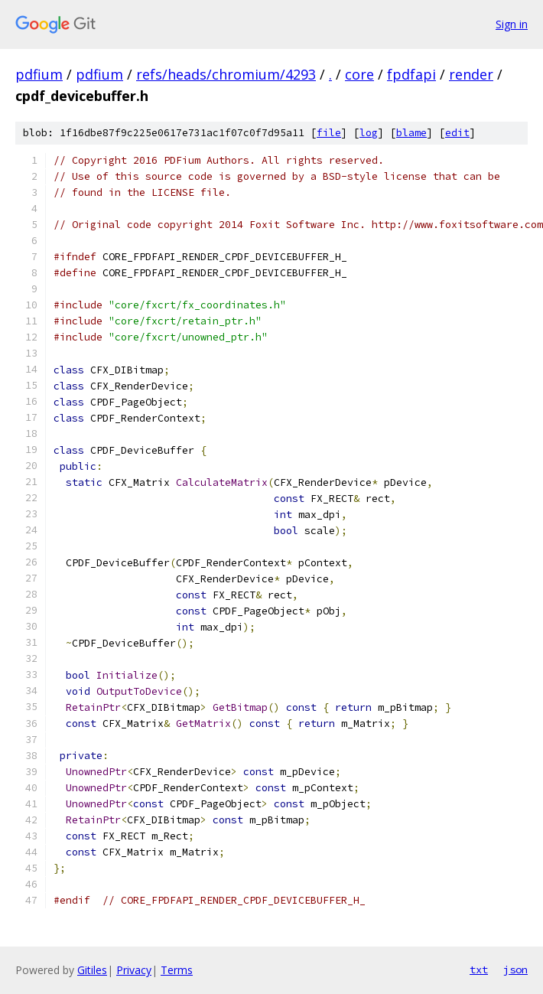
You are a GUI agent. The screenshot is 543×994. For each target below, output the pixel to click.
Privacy (133, 970)
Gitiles (92, 970)
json (515, 969)
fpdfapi (411, 74)
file (329, 132)
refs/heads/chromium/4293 (226, 74)
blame (411, 132)
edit (457, 132)
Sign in (512, 24)
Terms (177, 970)
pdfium (39, 74)
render (471, 74)
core (359, 74)
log (368, 132)
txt (479, 969)
